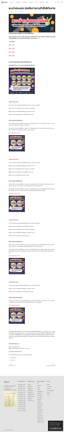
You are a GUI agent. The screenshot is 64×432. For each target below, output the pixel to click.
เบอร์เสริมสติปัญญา (30, 390)
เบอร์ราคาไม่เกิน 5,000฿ (21, 392)
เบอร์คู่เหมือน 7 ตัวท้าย (40, 419)
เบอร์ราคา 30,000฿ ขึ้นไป (21, 406)
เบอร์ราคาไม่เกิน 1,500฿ (21, 386)
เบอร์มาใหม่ (29, 384)
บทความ (36, 2)
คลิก (31, 354)
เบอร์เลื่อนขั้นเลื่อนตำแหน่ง (31, 394)
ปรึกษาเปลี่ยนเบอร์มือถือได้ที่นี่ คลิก (15, 351)
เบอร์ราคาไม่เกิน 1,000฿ (21, 384)
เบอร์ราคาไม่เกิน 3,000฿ (21, 390)
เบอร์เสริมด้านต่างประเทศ (31, 396)
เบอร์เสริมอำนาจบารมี (31, 400)
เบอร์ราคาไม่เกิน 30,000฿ (21, 404)
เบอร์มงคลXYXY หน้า (40, 403)
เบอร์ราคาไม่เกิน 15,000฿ (21, 398)
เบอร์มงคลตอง (39, 393)
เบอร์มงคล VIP (39, 385)
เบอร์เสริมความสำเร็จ (13, 357)
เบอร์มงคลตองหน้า (39, 395)
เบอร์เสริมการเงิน (30, 386)
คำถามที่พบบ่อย (41, 2)
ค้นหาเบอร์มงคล (25, 2)
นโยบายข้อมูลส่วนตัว (52, 426)
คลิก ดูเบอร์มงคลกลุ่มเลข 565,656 (14, 305)
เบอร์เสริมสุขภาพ (30, 398)
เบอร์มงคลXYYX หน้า (40, 409)
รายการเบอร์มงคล (18, 2)
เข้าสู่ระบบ (48, 384)
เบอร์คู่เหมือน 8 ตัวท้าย (40, 421)
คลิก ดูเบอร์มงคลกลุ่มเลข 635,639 (14, 255)
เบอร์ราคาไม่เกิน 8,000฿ (21, 394)
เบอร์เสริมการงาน (12, 360)
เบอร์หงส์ (38, 389)
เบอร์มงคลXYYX (39, 407)
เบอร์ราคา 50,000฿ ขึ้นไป (21, 408)
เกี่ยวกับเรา (48, 392)
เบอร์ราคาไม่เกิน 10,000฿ (21, 396)
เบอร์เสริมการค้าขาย (30, 392)
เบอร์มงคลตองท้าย (39, 397)
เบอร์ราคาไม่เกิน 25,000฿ (21, 402)
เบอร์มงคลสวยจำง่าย (40, 391)
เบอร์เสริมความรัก (30, 388)
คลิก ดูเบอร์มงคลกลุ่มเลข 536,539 (14, 193)
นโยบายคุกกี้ (58, 426)
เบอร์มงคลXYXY (39, 401)
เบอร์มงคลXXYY (39, 413)
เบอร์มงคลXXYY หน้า (40, 415)
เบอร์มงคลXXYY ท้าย (40, 417)
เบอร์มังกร (38, 387)
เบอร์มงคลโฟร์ (39, 399)
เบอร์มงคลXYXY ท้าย (40, 405)
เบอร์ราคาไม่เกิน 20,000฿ (21, 400)
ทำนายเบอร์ (11, 2)
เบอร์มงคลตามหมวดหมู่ (50, 390)
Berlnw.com (16, 343)
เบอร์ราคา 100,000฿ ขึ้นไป (22, 410)
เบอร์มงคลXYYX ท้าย (40, 411)
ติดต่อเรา (47, 2)
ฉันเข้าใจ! (55, 428)
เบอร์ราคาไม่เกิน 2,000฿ (21, 388)
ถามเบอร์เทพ (31, 2)
